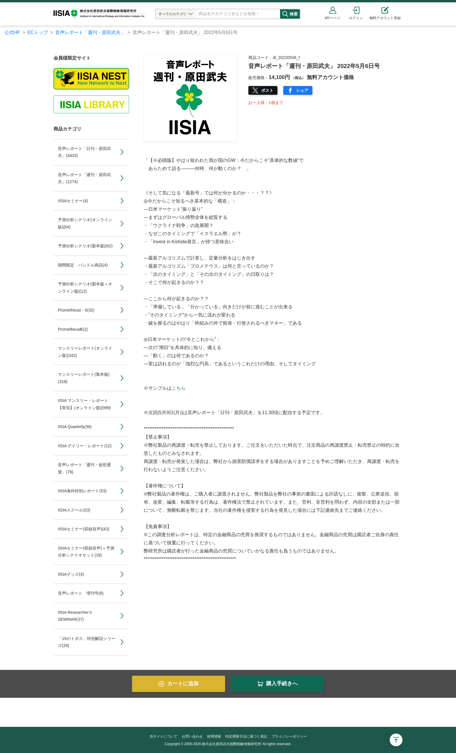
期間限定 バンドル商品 (83, 265)
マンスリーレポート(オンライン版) (85, 352)
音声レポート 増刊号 (81, 593)
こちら (179, 388)
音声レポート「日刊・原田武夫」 (84, 152)
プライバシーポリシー (289, 736)
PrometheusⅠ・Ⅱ (76, 310)
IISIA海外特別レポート (82, 491)
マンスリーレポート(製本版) (83, 378)
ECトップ (38, 32)
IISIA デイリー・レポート (84, 445)
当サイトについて (163, 736)
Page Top (396, 740)
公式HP (12, 32)
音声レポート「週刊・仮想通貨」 (84, 468)
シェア (302, 90)
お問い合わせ (192, 736)
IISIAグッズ (71, 574)
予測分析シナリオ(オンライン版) (85, 223)
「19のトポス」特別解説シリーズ (86, 642)
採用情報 (214, 736)
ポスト (267, 90)
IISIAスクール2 (74, 510)
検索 (297, 14)
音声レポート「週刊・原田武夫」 (90, 32)
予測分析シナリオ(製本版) (85, 246)
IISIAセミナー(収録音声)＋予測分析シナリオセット (86, 552)
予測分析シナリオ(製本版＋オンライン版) (85, 288)
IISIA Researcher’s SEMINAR (75, 616)
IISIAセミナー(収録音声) (83, 529)
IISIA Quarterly (75, 426)
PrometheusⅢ (73, 329)
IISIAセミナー (73, 200)
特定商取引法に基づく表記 (246, 736)
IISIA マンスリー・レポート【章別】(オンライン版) (84, 404)
